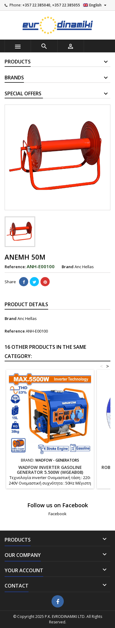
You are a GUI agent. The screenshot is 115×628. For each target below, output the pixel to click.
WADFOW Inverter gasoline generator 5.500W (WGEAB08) (50, 469)
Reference (15, 331)
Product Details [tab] (26, 304)
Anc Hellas (27, 318)
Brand (68, 266)
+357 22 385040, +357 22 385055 (51, 5)
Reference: (15, 266)
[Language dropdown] (95, 5)
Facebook (57, 513)
